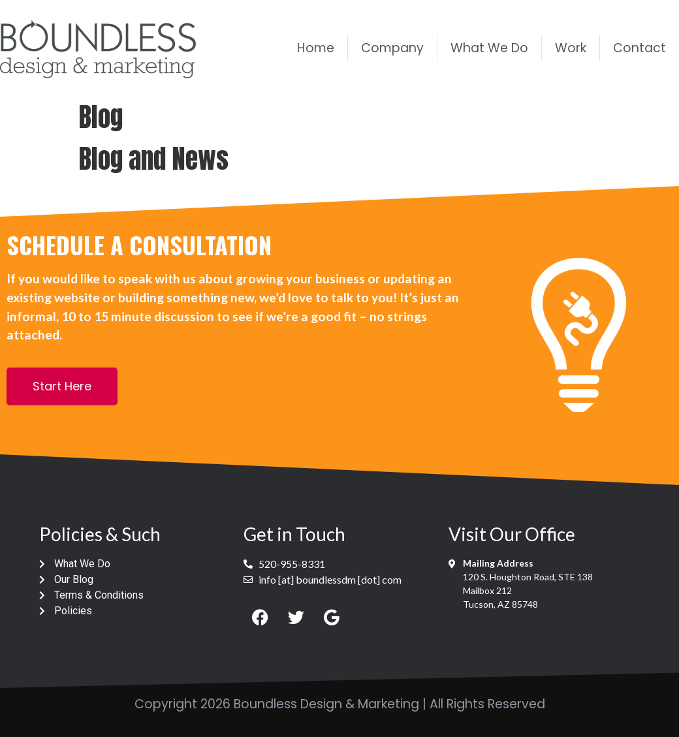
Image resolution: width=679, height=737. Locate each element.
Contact (639, 48)
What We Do (489, 48)
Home (315, 48)
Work (570, 48)
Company (392, 48)
